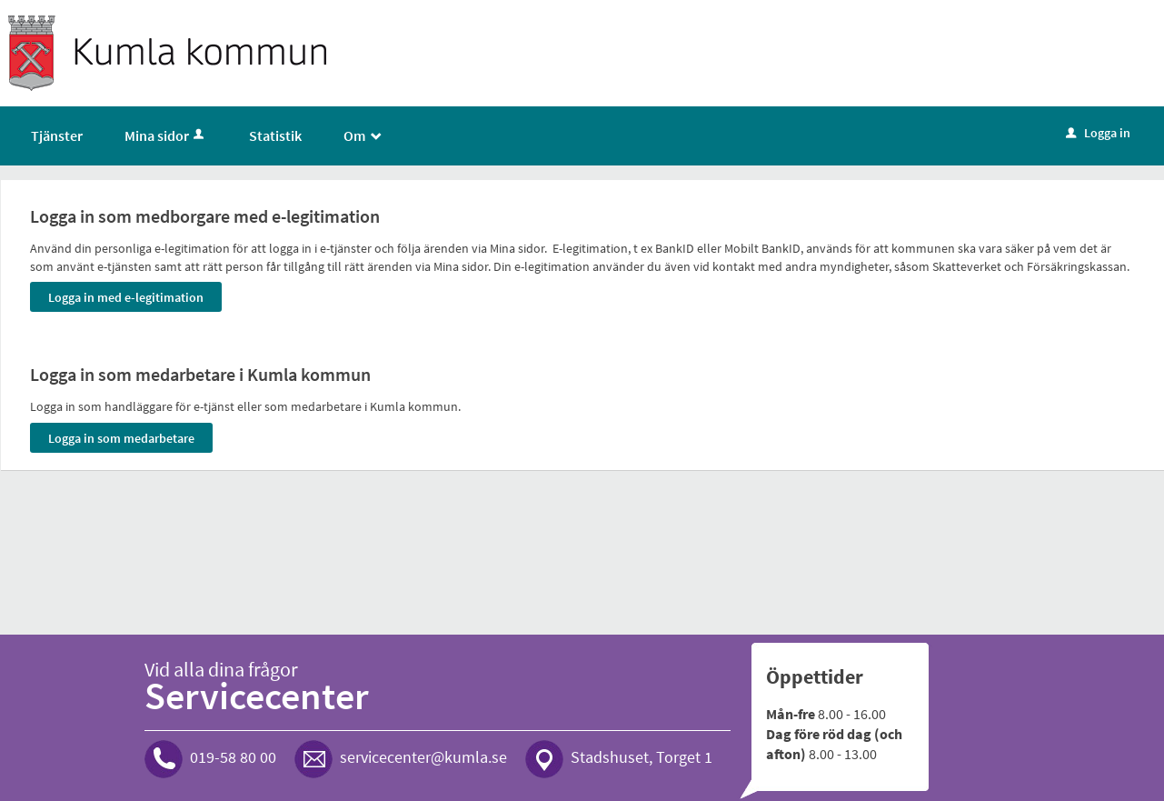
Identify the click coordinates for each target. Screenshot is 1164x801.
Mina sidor (165, 135)
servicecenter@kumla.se (423, 756)
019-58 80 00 (233, 756)
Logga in (1098, 133)
